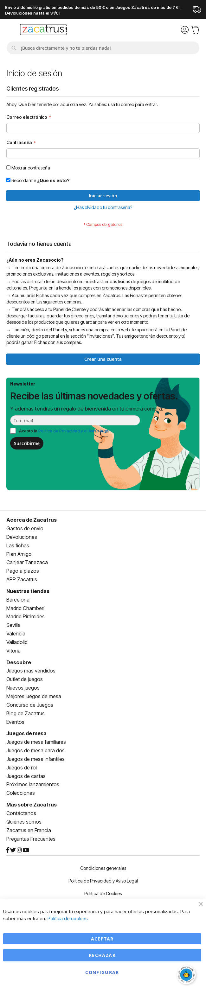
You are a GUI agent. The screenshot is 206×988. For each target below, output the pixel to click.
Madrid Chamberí (25, 608)
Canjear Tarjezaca (27, 562)
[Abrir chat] (187, 975)
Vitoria (13, 650)
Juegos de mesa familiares (36, 742)
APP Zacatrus (21, 579)
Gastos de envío (24, 528)
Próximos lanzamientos (32, 784)
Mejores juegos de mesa (33, 696)
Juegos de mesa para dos (35, 750)
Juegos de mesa (26, 733)
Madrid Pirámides (25, 616)
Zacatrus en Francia (28, 830)
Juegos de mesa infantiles (35, 759)
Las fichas (17, 545)
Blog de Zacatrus (25, 713)
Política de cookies (68, 918)
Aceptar (102, 939)
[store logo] (43, 30)
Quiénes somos (24, 822)
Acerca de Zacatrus (31, 520)
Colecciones (20, 793)
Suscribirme (27, 443)
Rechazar (102, 955)
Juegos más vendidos (30, 670)
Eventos (15, 722)
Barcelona (17, 599)
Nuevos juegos (23, 688)
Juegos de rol (21, 767)
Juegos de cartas (26, 776)
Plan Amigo (19, 554)
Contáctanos (21, 813)
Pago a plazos (22, 571)
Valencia (15, 633)
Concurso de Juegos (29, 705)
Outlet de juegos (24, 679)
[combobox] (103, 47)
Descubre (18, 662)
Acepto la (64, 430)
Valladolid (17, 642)
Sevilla (13, 625)
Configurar (102, 972)
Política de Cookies (103, 893)
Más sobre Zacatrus (31, 804)
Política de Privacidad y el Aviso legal (73, 430)
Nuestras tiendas (27, 591)
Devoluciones (21, 537)
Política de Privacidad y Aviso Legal (103, 880)
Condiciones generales (103, 868)
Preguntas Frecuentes (30, 839)
